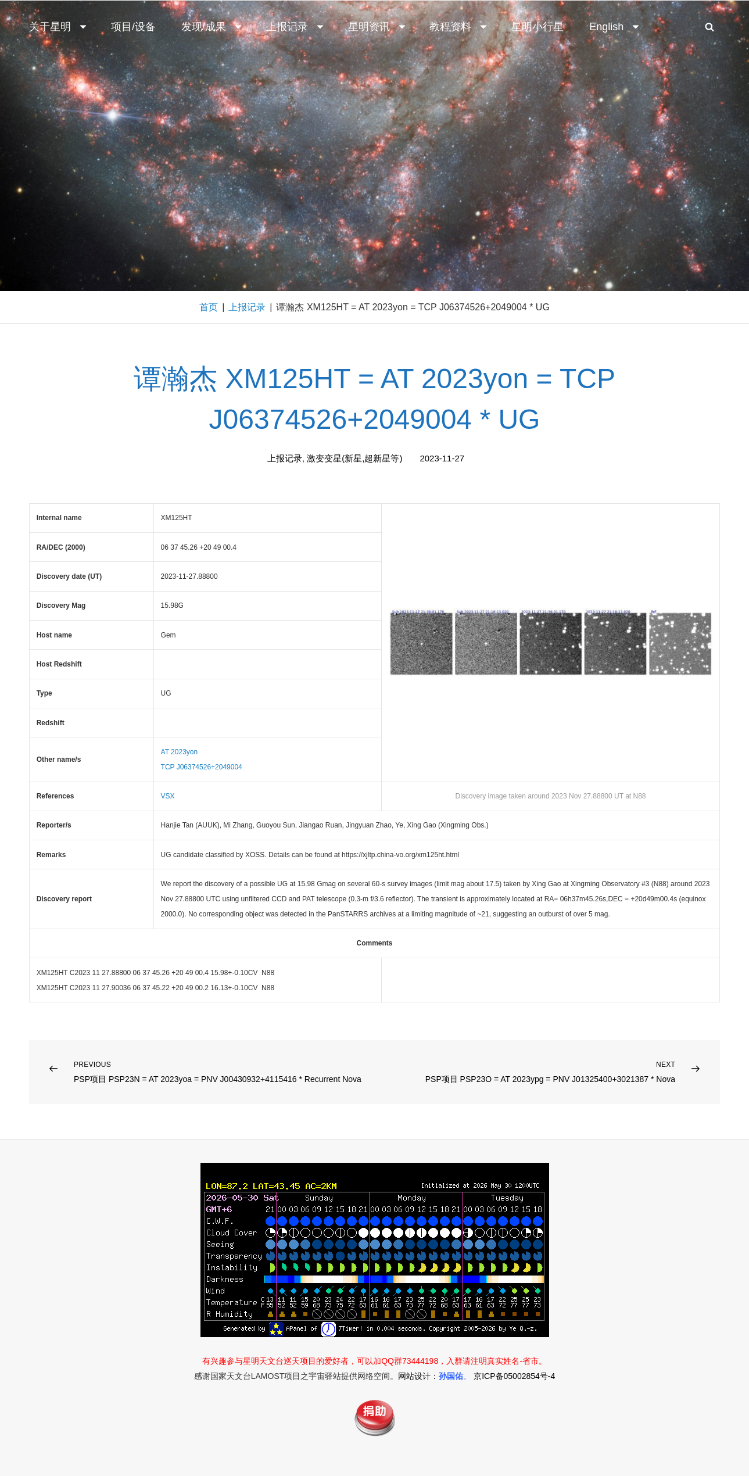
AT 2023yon (179, 752)
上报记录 (295, 27)
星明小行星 (537, 27)
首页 (208, 307)
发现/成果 (212, 27)
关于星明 (58, 27)
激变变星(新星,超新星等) (354, 458)
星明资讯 (377, 27)
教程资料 (459, 27)
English (615, 27)
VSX (168, 796)
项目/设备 (133, 27)
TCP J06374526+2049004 (201, 767)
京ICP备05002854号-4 (514, 1376)
